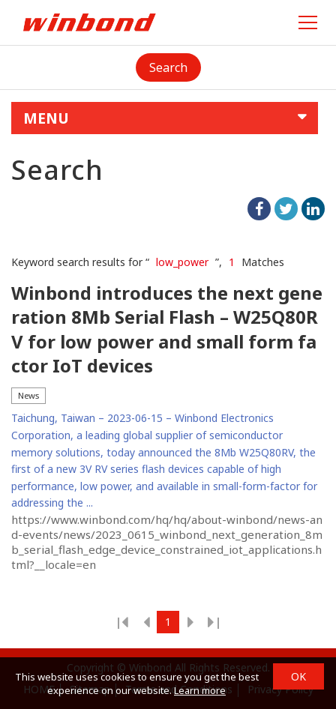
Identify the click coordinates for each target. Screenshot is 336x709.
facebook (259, 208)
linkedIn (313, 208)
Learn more (200, 690)
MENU (46, 118)
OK (298, 676)
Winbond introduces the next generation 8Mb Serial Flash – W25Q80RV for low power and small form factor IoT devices (166, 329)
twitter (286, 208)
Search (168, 67)
